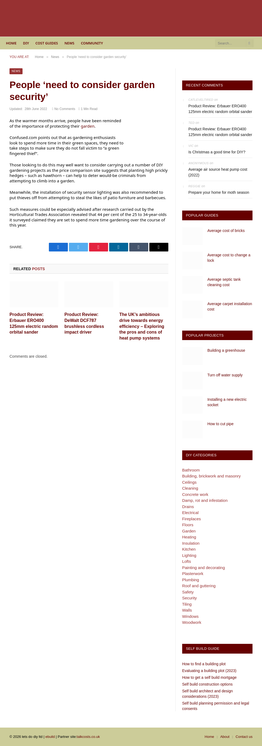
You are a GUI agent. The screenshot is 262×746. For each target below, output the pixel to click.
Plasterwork (192, 573)
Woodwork (191, 622)
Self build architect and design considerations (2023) (207, 694)
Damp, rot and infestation (205, 500)
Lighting (189, 555)
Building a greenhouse (226, 350)
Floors (188, 524)
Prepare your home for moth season (218, 192)
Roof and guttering (199, 585)
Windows (190, 616)
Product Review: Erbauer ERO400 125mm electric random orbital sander (34, 323)
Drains (188, 506)
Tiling (187, 604)
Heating (189, 537)
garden (87, 126)
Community (92, 43)
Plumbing (190, 579)
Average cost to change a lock (229, 258)
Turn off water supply (225, 375)
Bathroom (191, 470)
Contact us (244, 737)
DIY (26, 43)
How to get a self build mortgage (209, 677)
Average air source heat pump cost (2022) (217, 172)
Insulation (191, 543)
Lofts (186, 561)
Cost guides (47, 43)
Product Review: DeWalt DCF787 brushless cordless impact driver (84, 323)
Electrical (190, 512)
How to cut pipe (220, 424)
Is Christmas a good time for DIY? (216, 152)
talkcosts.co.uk (88, 737)
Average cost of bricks (226, 230)
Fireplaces (191, 518)
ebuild (50, 737)
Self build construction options (207, 684)
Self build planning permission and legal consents (215, 706)
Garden (189, 531)
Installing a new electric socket (227, 402)
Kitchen (189, 549)
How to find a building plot (204, 664)
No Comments (63, 109)
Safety (188, 592)
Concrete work (195, 494)
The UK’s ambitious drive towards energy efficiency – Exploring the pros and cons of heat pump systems (141, 326)
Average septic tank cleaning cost (224, 282)
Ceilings (189, 482)
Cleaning (190, 488)
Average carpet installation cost (229, 306)
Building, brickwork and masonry (211, 476)
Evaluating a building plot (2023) (209, 671)
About (224, 737)
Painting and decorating (203, 567)
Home (11, 43)
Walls (187, 610)
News (69, 43)
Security (189, 598)
